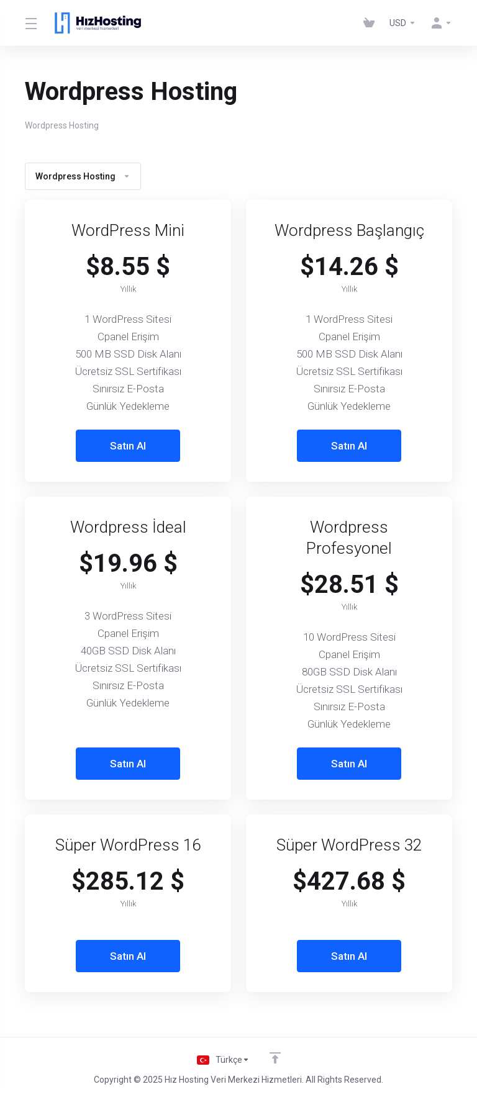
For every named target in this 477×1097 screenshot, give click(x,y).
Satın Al (128, 446)
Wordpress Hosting (82, 176)
